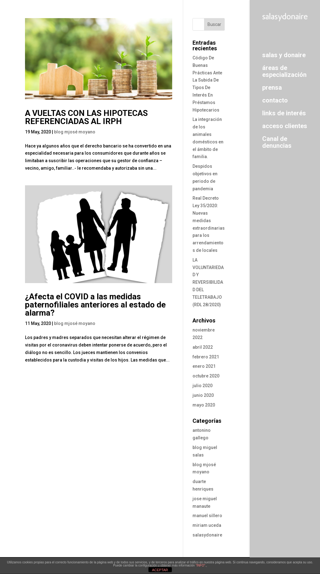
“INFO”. (201, 565)
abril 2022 (202, 347)
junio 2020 (203, 395)
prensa (272, 87)
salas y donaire (284, 54)
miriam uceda (206, 525)
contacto (275, 100)
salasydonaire (207, 534)
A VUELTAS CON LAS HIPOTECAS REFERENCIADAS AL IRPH (86, 117)
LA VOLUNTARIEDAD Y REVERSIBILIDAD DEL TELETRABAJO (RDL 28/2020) (208, 282)
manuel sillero (207, 515)
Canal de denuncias (277, 142)
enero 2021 (204, 366)
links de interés (284, 113)
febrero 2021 (205, 356)
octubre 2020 (205, 375)
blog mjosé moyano (74, 131)
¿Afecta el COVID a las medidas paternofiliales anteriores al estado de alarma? (95, 304)
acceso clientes (284, 125)
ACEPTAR (160, 570)
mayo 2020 (203, 404)
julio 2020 (202, 385)
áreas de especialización (284, 71)
